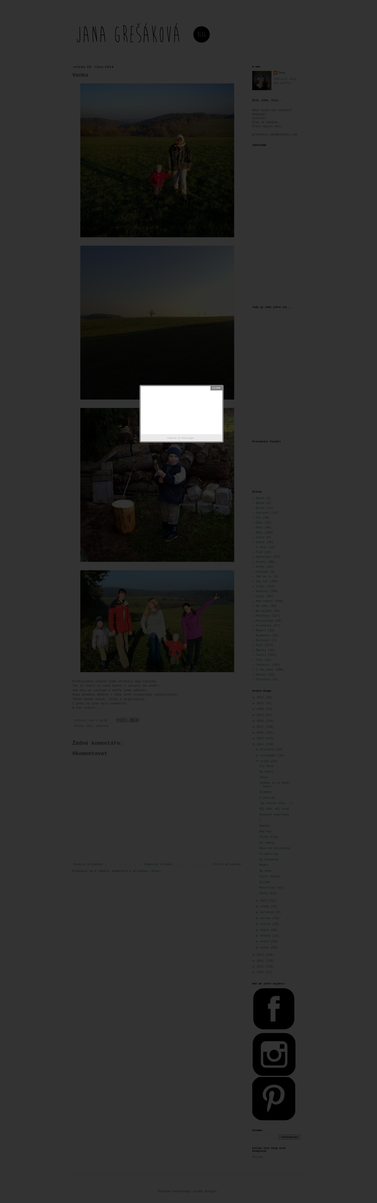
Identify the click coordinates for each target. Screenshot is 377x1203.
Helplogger (188, 438)
